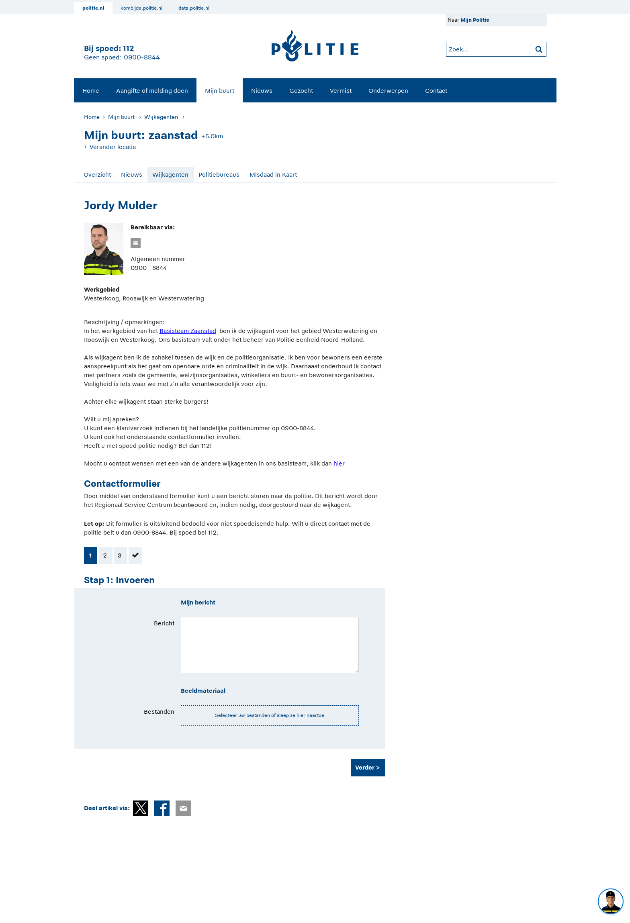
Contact (436, 90)
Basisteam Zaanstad (188, 331)
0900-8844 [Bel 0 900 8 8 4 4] (142, 57)
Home (90, 90)
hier (339, 463)
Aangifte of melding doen (152, 90)
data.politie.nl (193, 8)
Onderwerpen (388, 90)
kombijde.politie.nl (141, 8)
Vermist (341, 90)
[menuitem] (91, 90)
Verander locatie (113, 147)
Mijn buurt (219, 90)
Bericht (164, 623)
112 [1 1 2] (128, 48)
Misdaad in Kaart (273, 174)
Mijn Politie (474, 19)
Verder (364, 767)
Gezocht (301, 90)
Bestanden (159, 711)
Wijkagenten (161, 116)
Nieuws (261, 90)
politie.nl (93, 8)
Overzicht (97, 174)
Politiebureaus (218, 174)
